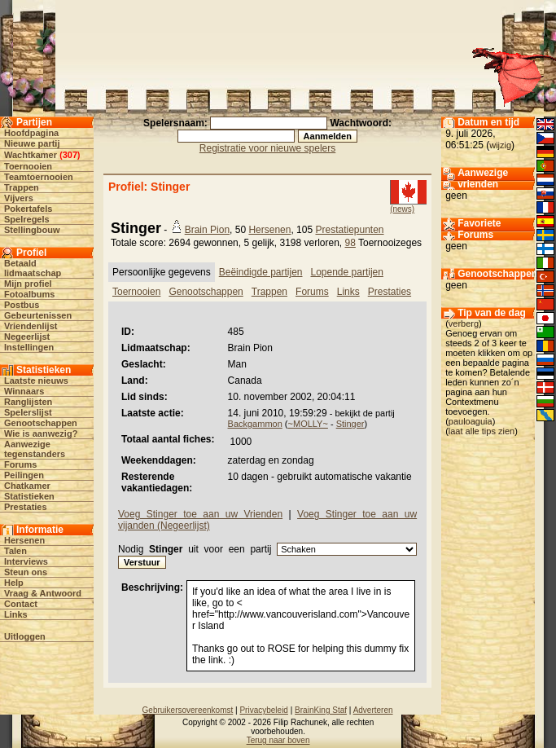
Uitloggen (25, 636)
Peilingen (24, 475)
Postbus (21, 305)
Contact (20, 604)
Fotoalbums (29, 294)
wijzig (500, 145)
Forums (20, 464)
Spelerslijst (28, 412)
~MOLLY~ (308, 424)
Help (14, 582)
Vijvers (18, 198)
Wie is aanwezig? (40, 433)
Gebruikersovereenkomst (188, 710)
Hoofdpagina (31, 133)
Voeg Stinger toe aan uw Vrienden (200, 514)
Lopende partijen (347, 272)
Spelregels (27, 219)
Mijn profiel (28, 283)
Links (16, 614)
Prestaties (25, 507)
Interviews (26, 561)
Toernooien (28, 166)
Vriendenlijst (30, 326)
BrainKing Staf (321, 710)
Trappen (21, 187)
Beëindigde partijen (261, 272)
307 (70, 155)
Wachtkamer (30, 155)
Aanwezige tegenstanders (34, 449)
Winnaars (24, 391)
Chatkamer (27, 486)
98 (350, 243)
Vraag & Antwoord (42, 593)
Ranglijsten (28, 402)
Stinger (350, 424)
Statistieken (29, 496)
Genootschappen (40, 423)
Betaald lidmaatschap (32, 268)
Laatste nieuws (36, 380)
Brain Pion (207, 229)
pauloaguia (471, 421)
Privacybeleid (263, 710)
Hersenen (24, 540)
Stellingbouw (31, 230)
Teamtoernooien (38, 177)
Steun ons (25, 572)
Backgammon (255, 424)
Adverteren (373, 710)
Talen (15, 551)
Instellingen (29, 347)
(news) (402, 209)
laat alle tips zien (481, 431)
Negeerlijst (27, 336)
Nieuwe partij (31, 143)
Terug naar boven (278, 740)
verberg (464, 323)
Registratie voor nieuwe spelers (267, 148)
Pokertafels (28, 208)
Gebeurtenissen (38, 315)
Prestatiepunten (349, 229)
